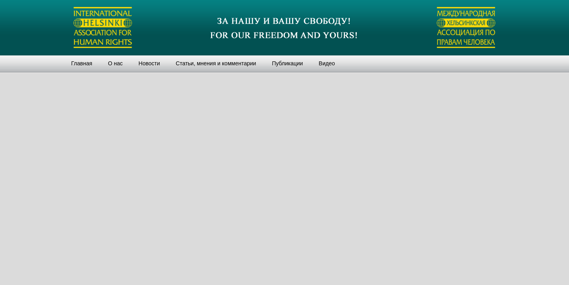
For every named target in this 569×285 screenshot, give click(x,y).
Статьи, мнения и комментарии (216, 63)
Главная (81, 63)
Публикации (287, 63)
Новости (149, 63)
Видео (327, 63)
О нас (115, 63)
